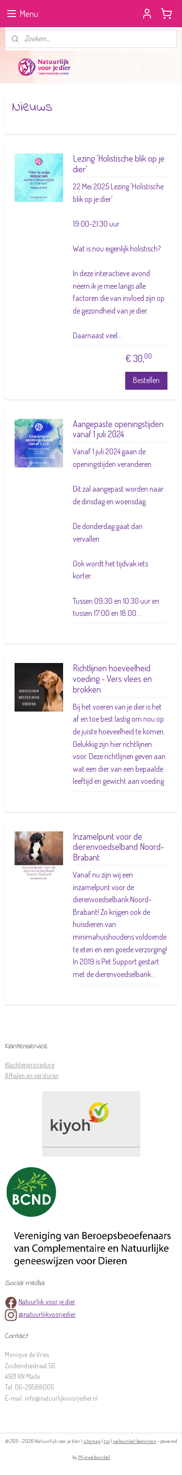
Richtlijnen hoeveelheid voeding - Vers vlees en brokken (112, 678)
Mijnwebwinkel (94, 1457)
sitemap (91, 1441)
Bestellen (146, 380)
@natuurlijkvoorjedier (47, 1314)
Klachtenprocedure (29, 1065)
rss (107, 1441)
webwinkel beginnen (134, 1441)
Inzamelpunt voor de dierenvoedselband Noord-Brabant (118, 846)
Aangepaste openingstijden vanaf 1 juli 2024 (118, 428)
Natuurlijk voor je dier (46, 1301)
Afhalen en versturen (32, 1075)
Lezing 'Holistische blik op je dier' (119, 163)
